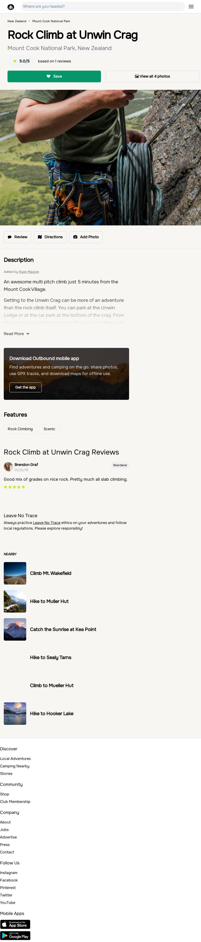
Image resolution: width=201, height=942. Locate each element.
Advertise (8, 837)
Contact (7, 852)
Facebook (9, 880)
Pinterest (8, 887)
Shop (4, 794)
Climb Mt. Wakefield (50, 573)
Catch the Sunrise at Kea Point (63, 629)
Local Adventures (15, 758)
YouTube (7, 902)
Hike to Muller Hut (49, 601)
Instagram (8, 872)
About (5, 822)
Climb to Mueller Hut (51, 686)
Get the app (25, 387)
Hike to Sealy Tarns (50, 657)
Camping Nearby (15, 766)
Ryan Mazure (29, 272)
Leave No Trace (46, 522)
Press (5, 844)
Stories (6, 773)
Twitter (6, 895)
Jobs (4, 829)
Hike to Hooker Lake (51, 714)
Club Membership (15, 801)
